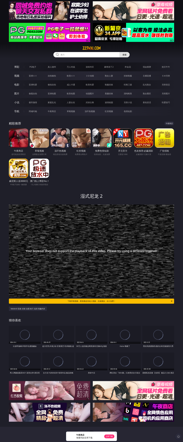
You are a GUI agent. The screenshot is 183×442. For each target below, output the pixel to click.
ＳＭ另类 (166, 75)
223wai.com (91, 48)
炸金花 (128, 66)
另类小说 (128, 102)
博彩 (16, 67)
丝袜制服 (128, 75)
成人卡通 (71, 84)
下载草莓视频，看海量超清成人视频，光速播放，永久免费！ (120, 301)
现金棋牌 (147, 66)
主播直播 (147, 75)
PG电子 (32, 66)
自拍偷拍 (52, 75)
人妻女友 (71, 102)
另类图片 (166, 93)
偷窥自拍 (33, 93)
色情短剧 (128, 111)
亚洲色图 (52, 93)
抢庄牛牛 (166, 66)
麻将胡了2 (108, 66)
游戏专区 (90, 66)
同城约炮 (33, 111)
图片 (16, 93)
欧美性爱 (90, 84)
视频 (16, 75)
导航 (16, 111)
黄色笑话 (147, 102)
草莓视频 (71, 111)
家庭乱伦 (52, 102)
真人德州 (52, 66)
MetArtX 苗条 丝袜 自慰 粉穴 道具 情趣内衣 (28, 308)
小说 (16, 102)
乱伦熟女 (147, 84)
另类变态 (166, 84)
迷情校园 (109, 102)
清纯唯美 (128, 93)
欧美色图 (71, 93)
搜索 (125, 54)
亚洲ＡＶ (33, 75)
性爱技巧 (166, 102)
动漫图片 (90, 93)
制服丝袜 (109, 84)
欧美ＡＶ (71, 75)
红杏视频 (109, 111)
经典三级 (128, 84)
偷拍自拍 (52, 84)
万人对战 (71, 66)
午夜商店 (52, 111)
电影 (16, 84)
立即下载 (109, 436)
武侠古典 (90, 102)
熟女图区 (147, 93)
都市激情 (33, 102)
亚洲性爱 (33, 84)
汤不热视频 (90, 111)
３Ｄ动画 (90, 75)
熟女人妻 (109, 75)
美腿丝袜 (109, 93)
